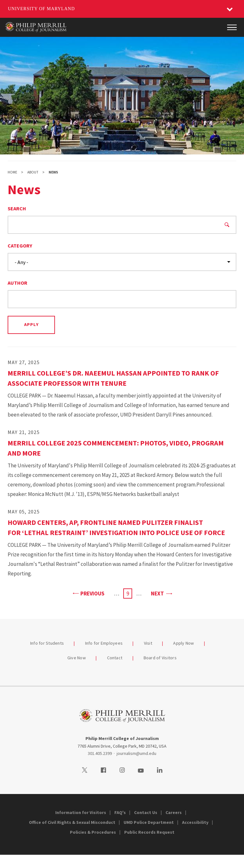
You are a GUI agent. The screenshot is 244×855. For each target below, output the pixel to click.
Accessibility (195, 822)
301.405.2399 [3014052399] (100, 753)
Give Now (76, 658)
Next (161, 593)
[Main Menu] (232, 27)
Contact (115, 658)
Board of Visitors (160, 658)
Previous (89, 593)
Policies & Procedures (93, 832)
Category (20, 245)
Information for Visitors (80, 812)
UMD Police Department (149, 822)
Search (17, 208)
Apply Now (183, 643)
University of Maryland (41, 8)
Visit (148, 643)
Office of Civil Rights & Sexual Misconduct (72, 822)
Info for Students (47, 643)
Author (17, 283)
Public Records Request (149, 832)
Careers (174, 812)
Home (12, 172)
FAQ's (120, 812)
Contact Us (145, 812)
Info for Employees (104, 643)
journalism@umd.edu (136, 753)
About (32, 172)
